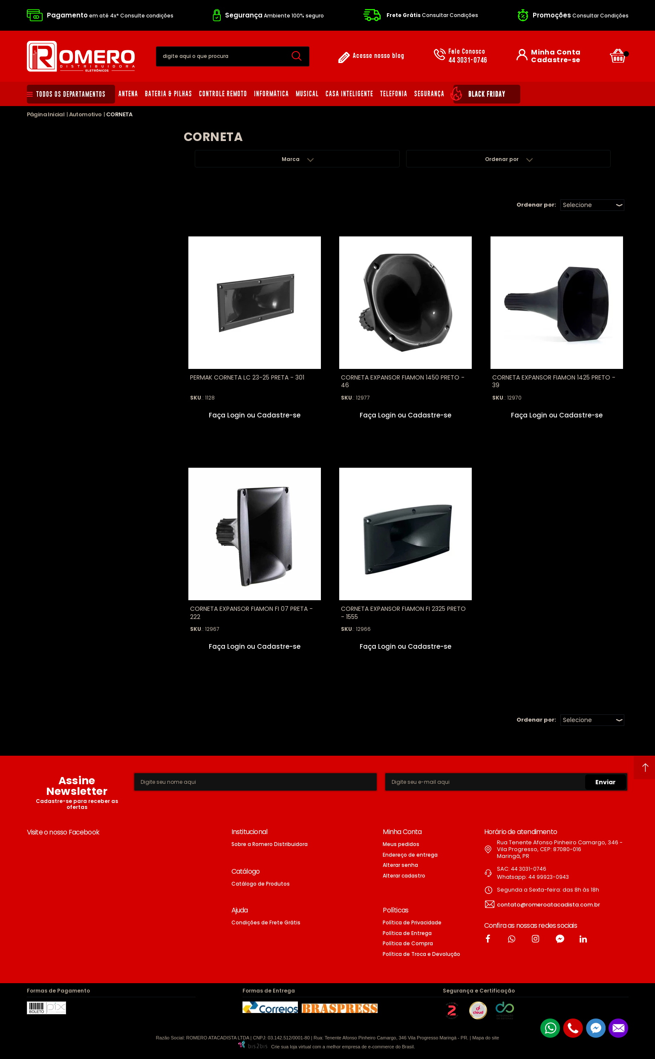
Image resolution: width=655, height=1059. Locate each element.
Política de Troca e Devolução (421, 954)
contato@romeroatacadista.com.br (548, 905)
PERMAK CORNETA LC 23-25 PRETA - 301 (247, 377)
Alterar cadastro (404, 875)
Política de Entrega (407, 933)
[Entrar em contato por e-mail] (618, 1028)
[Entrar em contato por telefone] (573, 1028)
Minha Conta (555, 52)
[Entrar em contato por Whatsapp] (550, 1028)
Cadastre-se (555, 60)
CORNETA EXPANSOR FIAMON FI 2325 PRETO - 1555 (403, 612)
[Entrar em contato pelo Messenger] (596, 1028)
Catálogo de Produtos (260, 883)
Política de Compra (408, 943)
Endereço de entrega (410, 854)
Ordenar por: (536, 205)
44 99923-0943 (548, 877)
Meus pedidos (401, 844)
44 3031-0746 (467, 56)
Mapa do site (485, 1037)
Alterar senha (400, 865)
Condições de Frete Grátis (265, 922)
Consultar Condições (432, 15)
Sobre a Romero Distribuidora (269, 844)
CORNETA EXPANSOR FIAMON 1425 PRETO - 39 (553, 381)
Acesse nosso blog (378, 56)
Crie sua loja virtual (291, 1046)
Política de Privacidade (412, 922)
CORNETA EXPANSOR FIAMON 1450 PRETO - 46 (403, 381)
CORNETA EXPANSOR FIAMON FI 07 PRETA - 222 (251, 612)
